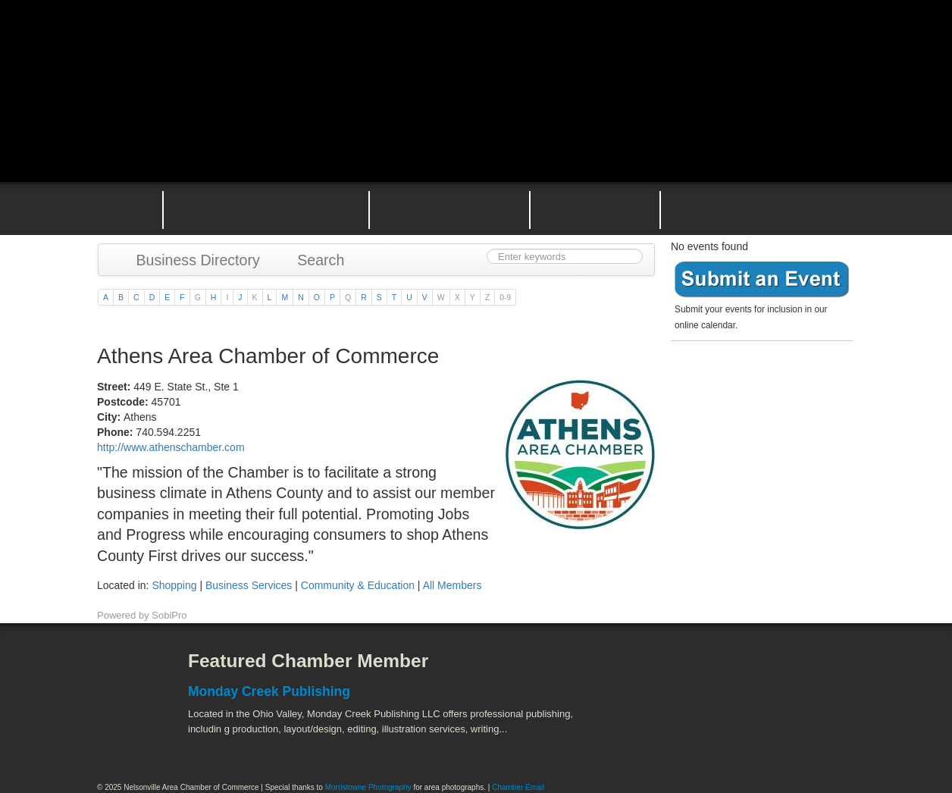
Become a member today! (758, 382)
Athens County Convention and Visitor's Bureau (671, 672)
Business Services (248, 585)
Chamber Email (518, 787)
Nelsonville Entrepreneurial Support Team (595, 208)
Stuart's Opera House (651, 740)
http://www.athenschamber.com (171, 447)
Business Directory (190, 260)
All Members (452, 585)
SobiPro (169, 615)
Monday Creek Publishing (269, 691)
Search (314, 260)
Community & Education (358, 585)
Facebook (123, 672)
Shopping (174, 585)
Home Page (118, 208)
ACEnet (796, 672)
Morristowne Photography (368, 787)
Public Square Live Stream (790, 47)
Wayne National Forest (733, 740)
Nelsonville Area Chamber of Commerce (275, 44)
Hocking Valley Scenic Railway (815, 740)
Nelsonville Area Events (449, 208)
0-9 (505, 297)
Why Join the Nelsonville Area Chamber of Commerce (266, 208)
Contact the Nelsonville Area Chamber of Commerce (767, 208)
